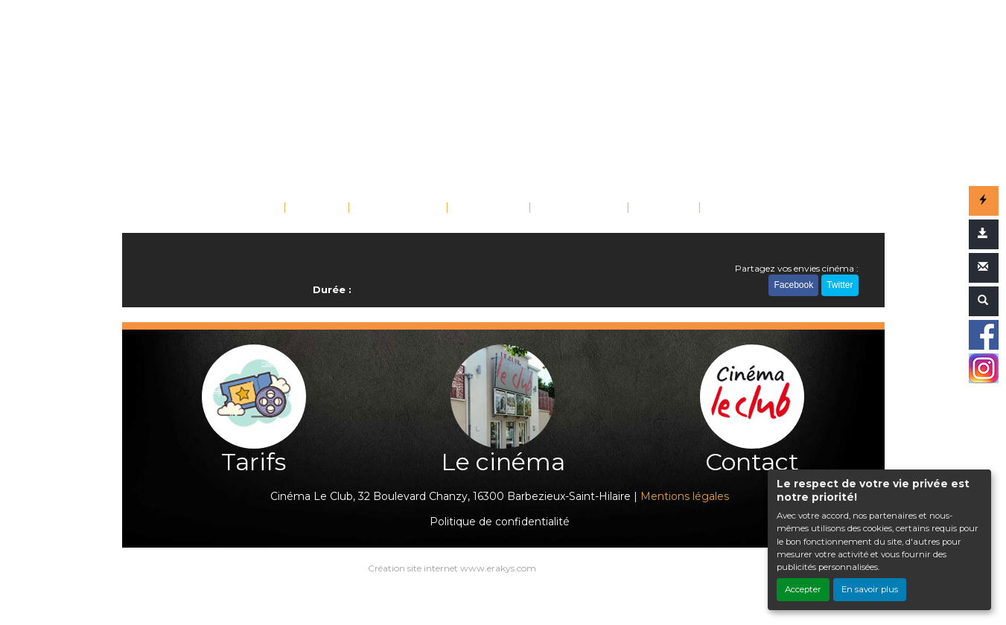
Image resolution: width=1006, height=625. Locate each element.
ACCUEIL (250, 209)
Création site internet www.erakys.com (452, 568)
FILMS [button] (312, 209)
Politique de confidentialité (500, 521)
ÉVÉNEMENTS (398, 209)
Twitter (840, 285)
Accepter (803, 589)
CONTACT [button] (739, 209)
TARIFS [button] (658, 209)
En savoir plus (869, 589)
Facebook (793, 285)
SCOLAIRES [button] (574, 209)
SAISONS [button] (483, 209)
